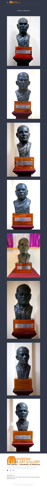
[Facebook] (11, 470)
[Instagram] (13, 470)
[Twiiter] (8, 470)
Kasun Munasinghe (28, 485)
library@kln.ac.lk (10, 475)
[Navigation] (7, 2)
